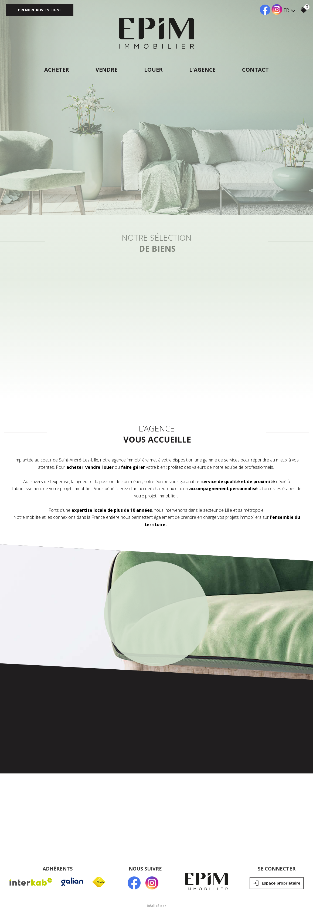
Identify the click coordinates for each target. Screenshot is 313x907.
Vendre (106, 69)
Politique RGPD (115, 859)
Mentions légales (43, 859)
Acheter (55, 69)
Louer (153, 69)
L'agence (203, 69)
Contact (256, 69)
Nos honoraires (69, 859)
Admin (97, 859)
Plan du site (19, 859)
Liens (87, 859)
